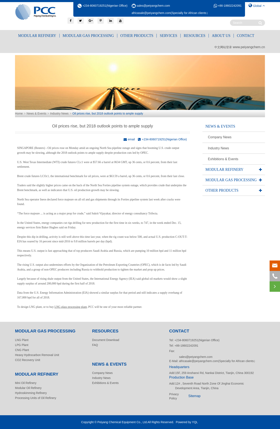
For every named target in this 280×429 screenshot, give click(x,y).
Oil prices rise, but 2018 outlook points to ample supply (107, 113)
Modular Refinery (37, 36)
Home (19, 113)
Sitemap (194, 396)
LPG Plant (21, 345)
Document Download (105, 340)
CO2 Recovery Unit (27, 360)
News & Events (36, 113)
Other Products (137, 36)
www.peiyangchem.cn (249, 47)
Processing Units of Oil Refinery (35, 398)
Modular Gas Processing (88, 36)
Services (168, 36)
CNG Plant (22, 350)
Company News (219, 137)
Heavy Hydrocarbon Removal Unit (37, 355)
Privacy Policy (174, 396)
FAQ (95, 345)
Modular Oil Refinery (28, 388)
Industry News (59, 113)
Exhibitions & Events (223, 159)
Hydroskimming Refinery (31, 393)
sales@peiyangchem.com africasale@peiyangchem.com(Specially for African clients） (218, 359)
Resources (194, 36)
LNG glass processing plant (70, 306)
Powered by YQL (187, 422)
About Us (221, 36)
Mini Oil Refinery (25, 383)
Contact (245, 36)
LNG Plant (22, 340)
